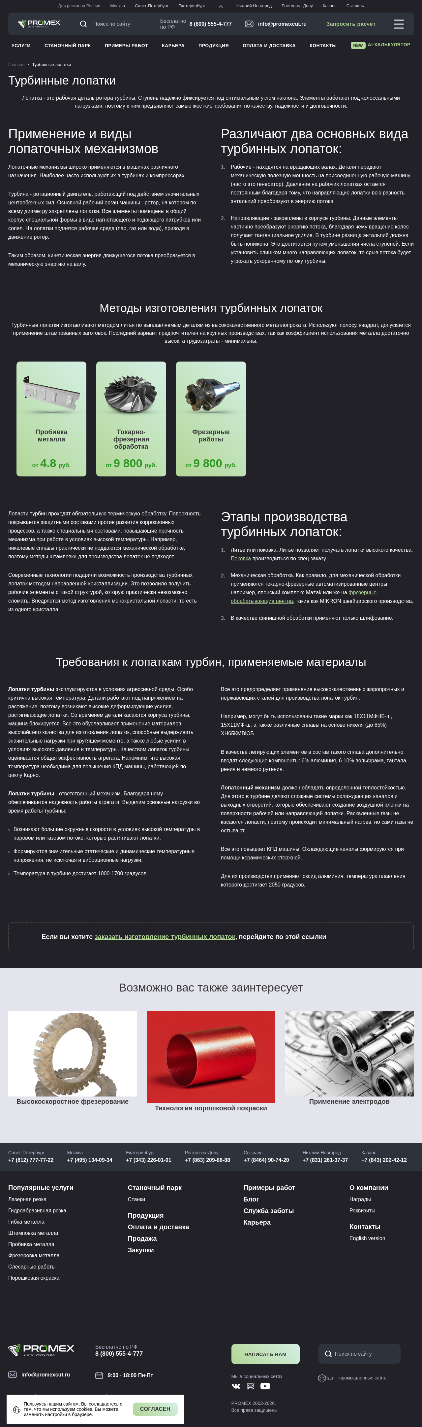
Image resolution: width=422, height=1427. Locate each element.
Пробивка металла (52, 435)
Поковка (241, 558)
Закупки (141, 1250)
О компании (368, 1187)
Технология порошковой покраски (211, 1108)
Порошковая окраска (33, 1278)
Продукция (213, 45)
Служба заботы (268, 1210)
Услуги (21, 45)
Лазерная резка (27, 1199)
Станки (136, 1199)
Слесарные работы (32, 1267)
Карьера (173, 45)
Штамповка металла (33, 1233)
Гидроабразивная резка (37, 1210)
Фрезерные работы (211, 435)
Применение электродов (349, 1101)
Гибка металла (26, 1222)
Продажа (142, 1238)
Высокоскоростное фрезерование (72, 1101)
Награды (360, 1199)
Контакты (323, 45)
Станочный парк (68, 45)
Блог (251, 1199)
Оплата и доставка (269, 45)
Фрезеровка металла (34, 1255)
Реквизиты (362, 1210)
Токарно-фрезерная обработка (131, 439)
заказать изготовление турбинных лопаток (165, 936)
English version (367, 1238)
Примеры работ (126, 45)
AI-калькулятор (380, 45)
